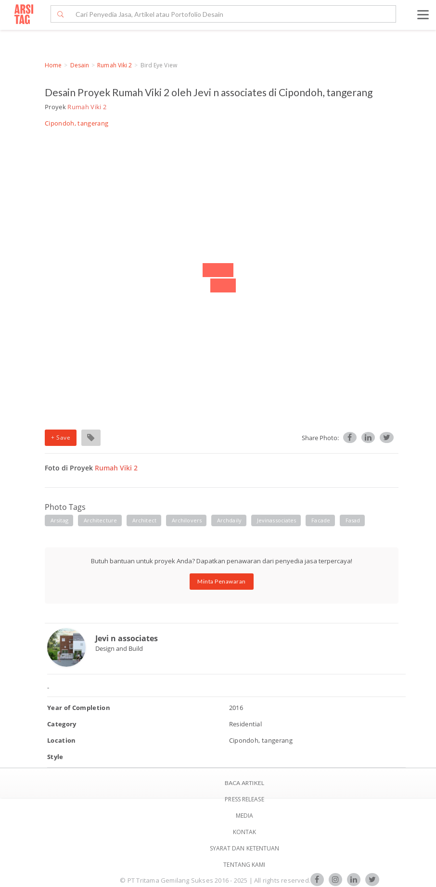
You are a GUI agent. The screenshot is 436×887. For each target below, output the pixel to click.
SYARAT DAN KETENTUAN (245, 848)
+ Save (60, 437)
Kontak (244, 832)
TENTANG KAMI (244, 865)
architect (144, 520)
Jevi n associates (126, 638)
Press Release (244, 799)
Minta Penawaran (221, 581)
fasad (353, 520)
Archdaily (229, 520)
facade (320, 520)
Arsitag (59, 520)
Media (245, 815)
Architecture (100, 520)
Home (53, 65)
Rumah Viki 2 (114, 65)
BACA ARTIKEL (244, 782)
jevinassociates (276, 520)
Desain (80, 65)
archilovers (187, 520)
